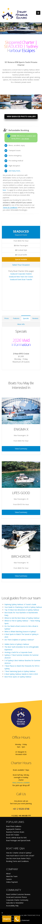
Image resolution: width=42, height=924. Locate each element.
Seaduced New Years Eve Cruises (21, 277)
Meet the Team (11, 876)
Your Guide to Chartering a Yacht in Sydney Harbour (23, 607)
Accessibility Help (12, 906)
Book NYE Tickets (12, 835)
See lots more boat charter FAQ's (18, 858)
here (4, 190)
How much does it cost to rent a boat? (20, 856)
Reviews (35, 318)
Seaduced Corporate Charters (21, 274)
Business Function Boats (15, 832)
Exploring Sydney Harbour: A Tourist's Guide (20, 604)
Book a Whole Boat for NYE (16, 838)
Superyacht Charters (13, 829)
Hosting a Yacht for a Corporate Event (18, 652)
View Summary (21, 448)
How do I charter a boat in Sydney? (18, 853)
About (8, 873)
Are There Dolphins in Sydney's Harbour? (19, 640)
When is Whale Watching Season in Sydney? (20, 631)
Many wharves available (21, 783)
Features (16, 318)
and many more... (15, 171)
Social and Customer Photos (16, 897)
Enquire (6, 919)
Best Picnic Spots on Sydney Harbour (17, 677)
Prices (6, 318)
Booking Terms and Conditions (17, 861)
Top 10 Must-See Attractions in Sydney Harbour (21, 610)
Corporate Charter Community (17, 900)
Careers (9, 879)
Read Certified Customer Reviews (18, 894)
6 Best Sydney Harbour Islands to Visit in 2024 (21, 674)
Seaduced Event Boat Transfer (21, 279)
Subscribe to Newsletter (15, 903)
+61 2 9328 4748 (21, 808)
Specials (26, 318)
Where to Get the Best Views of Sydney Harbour (21, 618)
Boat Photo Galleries (13, 826)
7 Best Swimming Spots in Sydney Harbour (19, 671)
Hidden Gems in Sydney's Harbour (16, 644)
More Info (21, 324)
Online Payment (12, 882)
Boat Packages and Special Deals (18, 840)
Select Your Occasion (21, 265)
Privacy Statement (22, 920)
